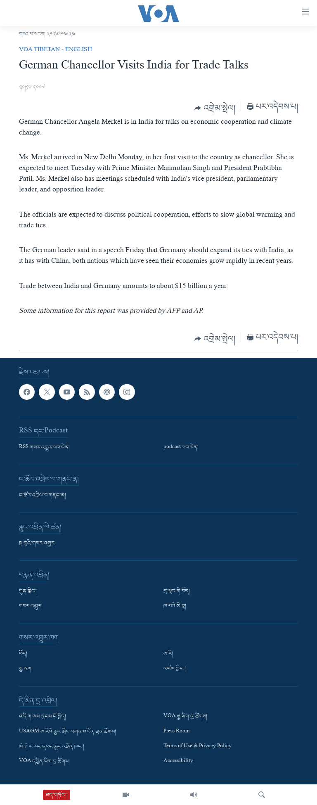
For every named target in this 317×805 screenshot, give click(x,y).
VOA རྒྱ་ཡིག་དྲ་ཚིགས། (185, 717)
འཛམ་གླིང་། (174, 669)
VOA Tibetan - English (55, 50)
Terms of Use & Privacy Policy (197, 746)
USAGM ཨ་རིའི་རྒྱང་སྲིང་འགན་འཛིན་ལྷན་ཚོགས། (67, 731)
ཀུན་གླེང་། (28, 591)
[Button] (214, 108)
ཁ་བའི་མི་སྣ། (174, 606)
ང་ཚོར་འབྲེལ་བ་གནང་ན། (42, 495)
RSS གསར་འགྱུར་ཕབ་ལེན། (44, 448)
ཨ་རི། (168, 654)
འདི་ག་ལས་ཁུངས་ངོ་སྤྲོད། (42, 717)
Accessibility (178, 761)
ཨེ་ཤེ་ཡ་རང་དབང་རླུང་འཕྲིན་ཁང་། (51, 746)
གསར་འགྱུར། (31, 606)
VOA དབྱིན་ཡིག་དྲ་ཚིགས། (44, 761)
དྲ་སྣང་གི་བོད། (176, 591)
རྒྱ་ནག (25, 669)
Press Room (176, 731)
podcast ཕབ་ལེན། (181, 448)
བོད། (23, 654)
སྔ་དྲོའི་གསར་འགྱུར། (37, 543)
